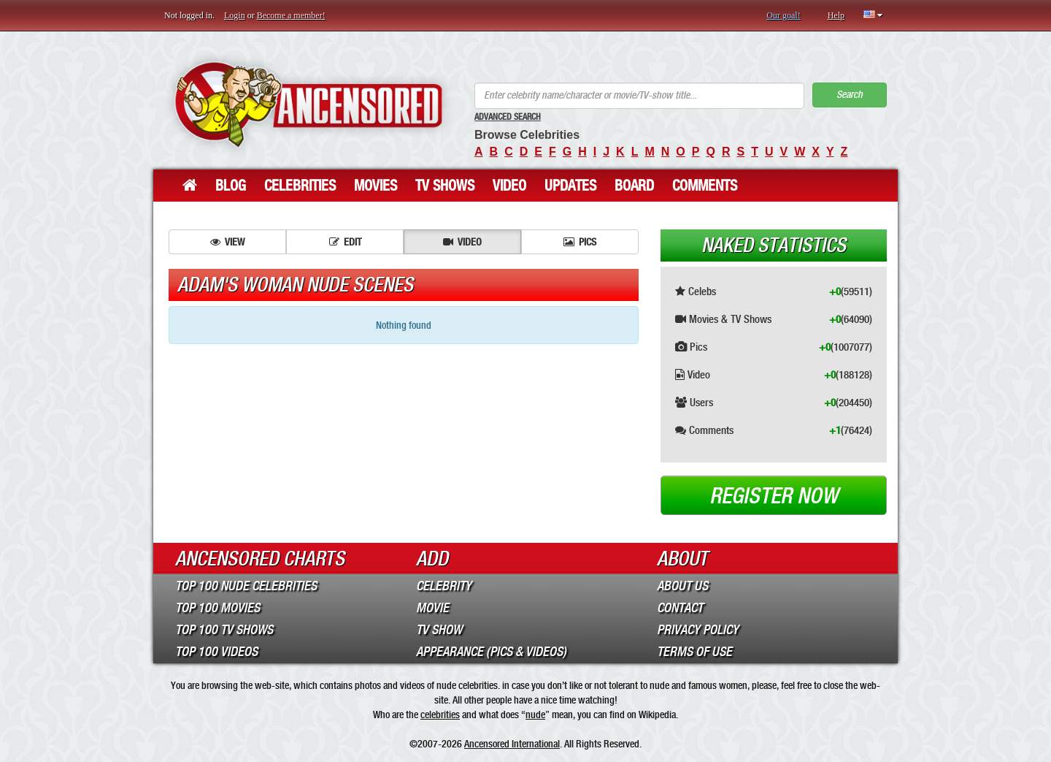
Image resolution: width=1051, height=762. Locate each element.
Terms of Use (694, 652)
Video (509, 185)
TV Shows (444, 185)
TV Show (439, 630)
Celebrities (300, 185)
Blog (230, 185)
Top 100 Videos (216, 652)
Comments (704, 185)
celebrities (440, 714)
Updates (570, 185)
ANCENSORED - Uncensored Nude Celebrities (308, 104)
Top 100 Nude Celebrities (246, 586)
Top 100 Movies (217, 608)
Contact (680, 608)
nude (535, 714)
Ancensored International (512, 744)
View (227, 242)
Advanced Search (507, 117)
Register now (773, 496)
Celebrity (443, 586)
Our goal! (783, 15)
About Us (682, 586)
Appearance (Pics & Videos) (491, 652)
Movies (375, 185)
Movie (432, 608)
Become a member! (291, 15)
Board (634, 185)
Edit (345, 242)
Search (849, 94)
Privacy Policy (698, 630)
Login (234, 15)
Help (836, 15)
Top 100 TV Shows (224, 630)
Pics (579, 242)
